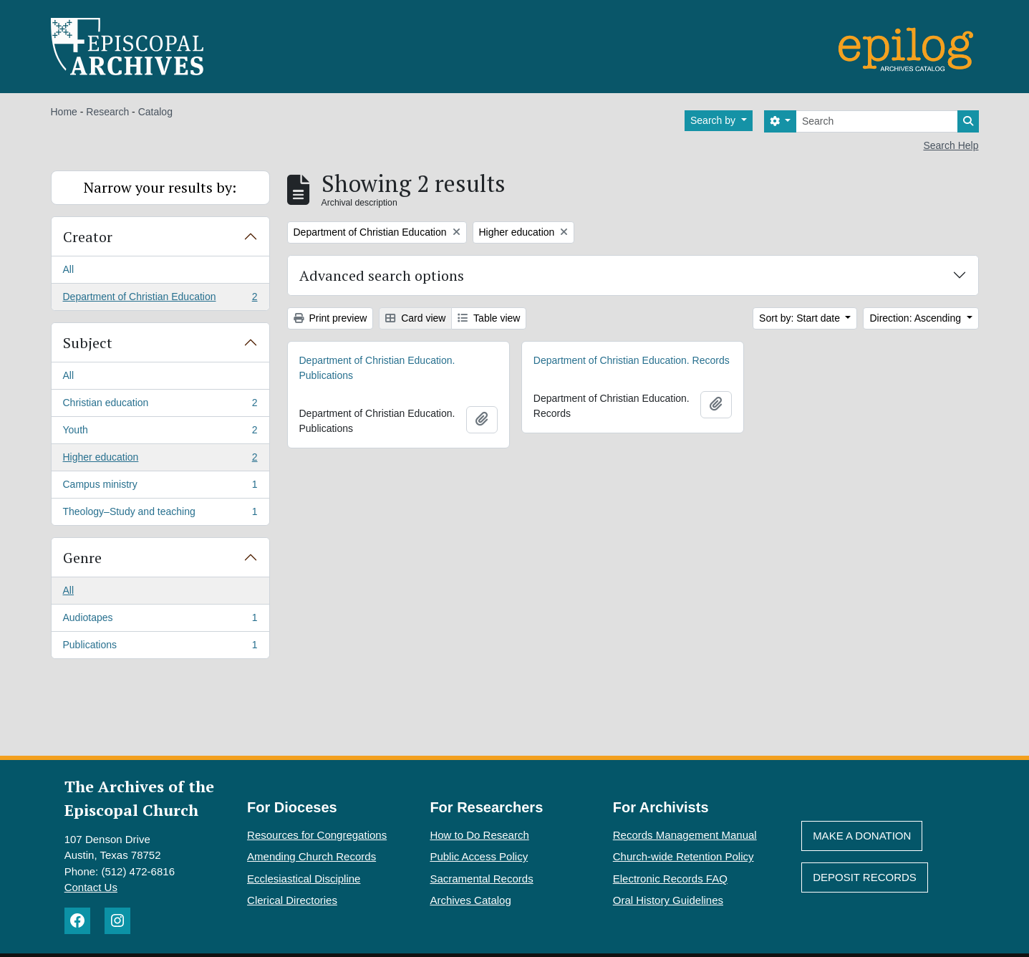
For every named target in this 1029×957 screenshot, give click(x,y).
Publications (160, 648)
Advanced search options (381, 275)
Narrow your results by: (160, 187)
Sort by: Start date (801, 318)
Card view (415, 318)
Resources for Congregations (317, 835)
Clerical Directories (292, 900)
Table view (489, 318)
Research (107, 111)
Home (64, 111)
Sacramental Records (481, 878)
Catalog (155, 111)
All (68, 269)
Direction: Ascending (916, 318)
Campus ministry (160, 487)
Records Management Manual (685, 835)
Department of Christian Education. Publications (377, 368)
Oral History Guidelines (668, 900)
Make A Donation (862, 835)
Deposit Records (865, 877)
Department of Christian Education (160, 299)
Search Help (950, 145)
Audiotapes (160, 620)
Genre (82, 557)
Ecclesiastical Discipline (303, 878)
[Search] (877, 121)
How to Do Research (479, 835)
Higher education (160, 460)
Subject (87, 342)
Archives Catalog (470, 900)
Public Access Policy (479, 856)
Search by (714, 120)
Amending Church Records (311, 856)
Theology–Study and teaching (160, 514)
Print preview (330, 318)
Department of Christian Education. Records (631, 360)
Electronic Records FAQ (670, 878)
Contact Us (90, 887)
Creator (87, 236)
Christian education (160, 405)
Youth (160, 433)
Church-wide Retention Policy (683, 856)
